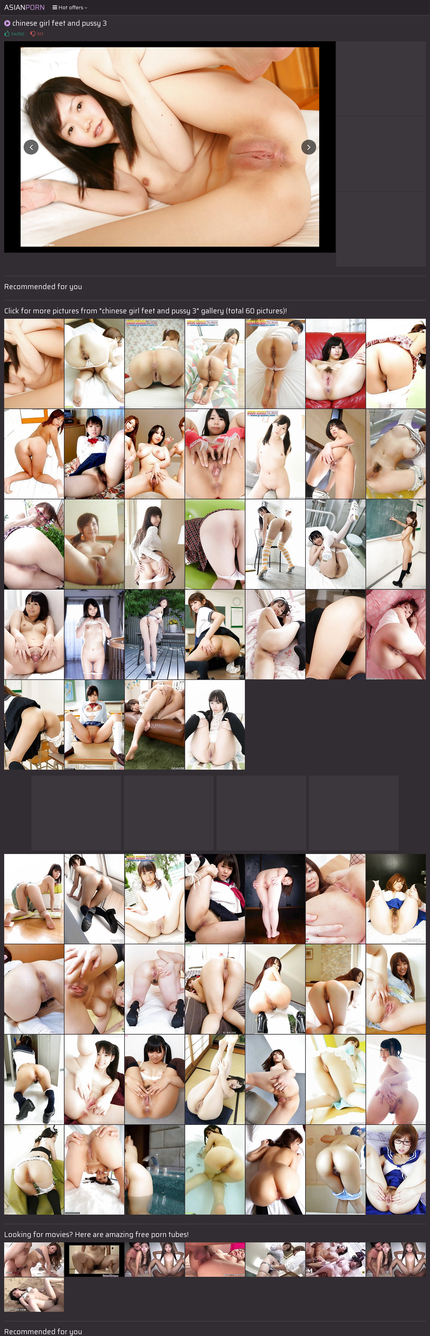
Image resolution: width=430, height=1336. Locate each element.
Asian (24, 7)
